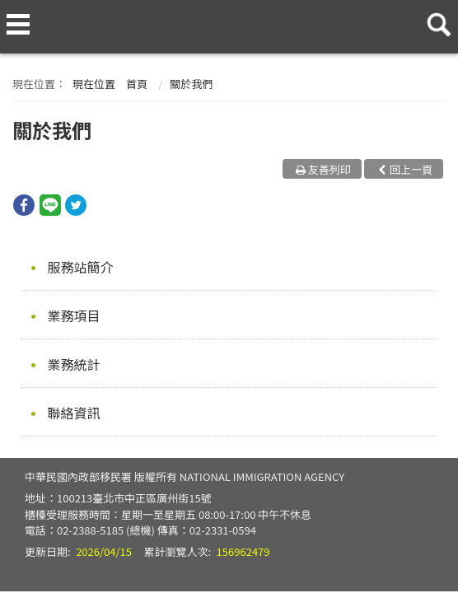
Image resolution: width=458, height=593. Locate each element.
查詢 (436, 18)
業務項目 (74, 315)
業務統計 (74, 364)
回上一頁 (411, 169)
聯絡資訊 (74, 413)
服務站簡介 (81, 267)
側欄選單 (18, 24)
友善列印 (329, 169)
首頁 (136, 83)
